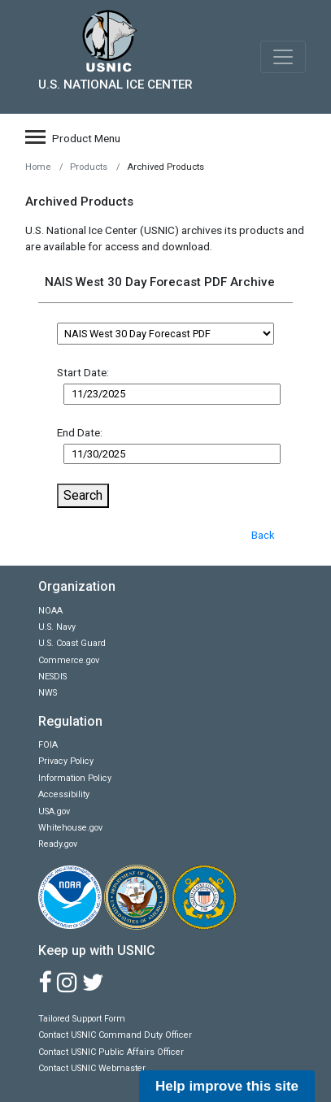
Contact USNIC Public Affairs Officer (111, 1052)
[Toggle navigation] (283, 57)
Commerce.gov (68, 660)
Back (262, 535)
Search (82, 495)
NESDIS (52, 676)
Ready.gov (57, 844)
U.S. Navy (57, 627)
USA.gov (54, 811)
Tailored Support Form (81, 1018)
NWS (47, 693)
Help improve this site (226, 1086)
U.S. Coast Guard (72, 643)
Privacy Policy (66, 761)
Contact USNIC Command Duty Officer (115, 1035)
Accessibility (63, 794)
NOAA (50, 610)
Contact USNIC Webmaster (92, 1068)
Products (88, 167)
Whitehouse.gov (70, 827)
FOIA (48, 745)
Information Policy (74, 778)
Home (37, 167)
